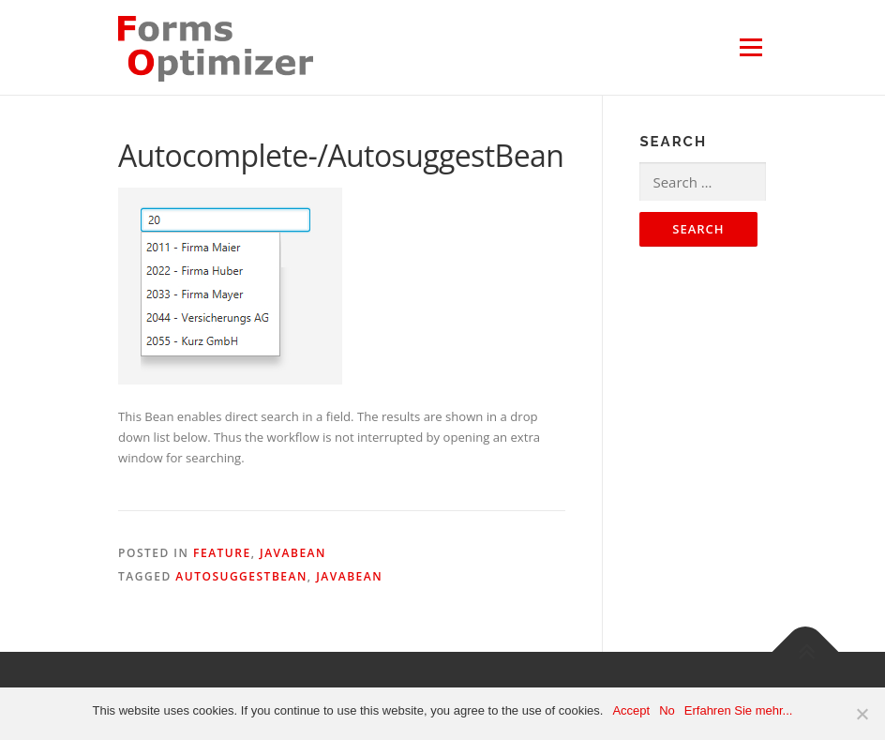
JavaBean (293, 553)
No (667, 710)
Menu (750, 46)
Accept (631, 710)
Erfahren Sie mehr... (738, 710)
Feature (222, 553)
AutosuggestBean (241, 576)
